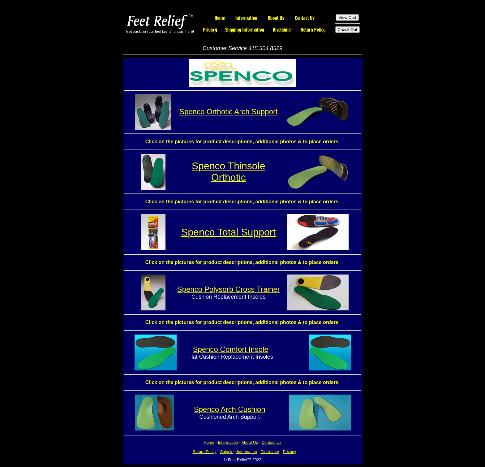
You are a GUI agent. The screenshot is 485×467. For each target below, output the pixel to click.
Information (228, 442)
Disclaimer (269, 451)
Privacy (289, 451)
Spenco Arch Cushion (229, 409)
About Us (249, 442)
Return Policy (205, 451)
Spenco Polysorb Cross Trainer (228, 289)
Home (209, 442)
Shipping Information (238, 451)
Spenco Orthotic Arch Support (228, 111)
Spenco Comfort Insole (230, 349)
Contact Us (271, 442)
